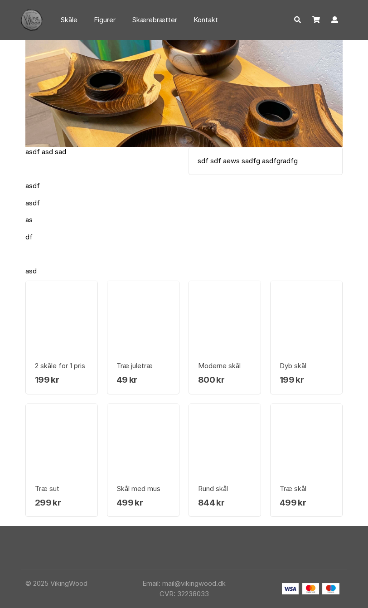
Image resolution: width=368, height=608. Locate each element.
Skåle (68, 19)
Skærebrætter (154, 19)
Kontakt (206, 19)
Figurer (105, 19)
